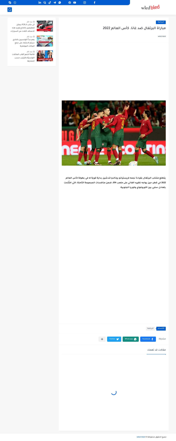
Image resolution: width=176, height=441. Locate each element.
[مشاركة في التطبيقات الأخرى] (102, 339)
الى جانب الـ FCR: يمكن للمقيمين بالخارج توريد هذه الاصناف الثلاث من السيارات (22, 28)
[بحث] (9, 9)
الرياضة (161, 22)
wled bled (141, 437)
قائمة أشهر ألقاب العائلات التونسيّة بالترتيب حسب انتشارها (23, 58)
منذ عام (29, 22)
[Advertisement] (114, 68)
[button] (148, 339)
